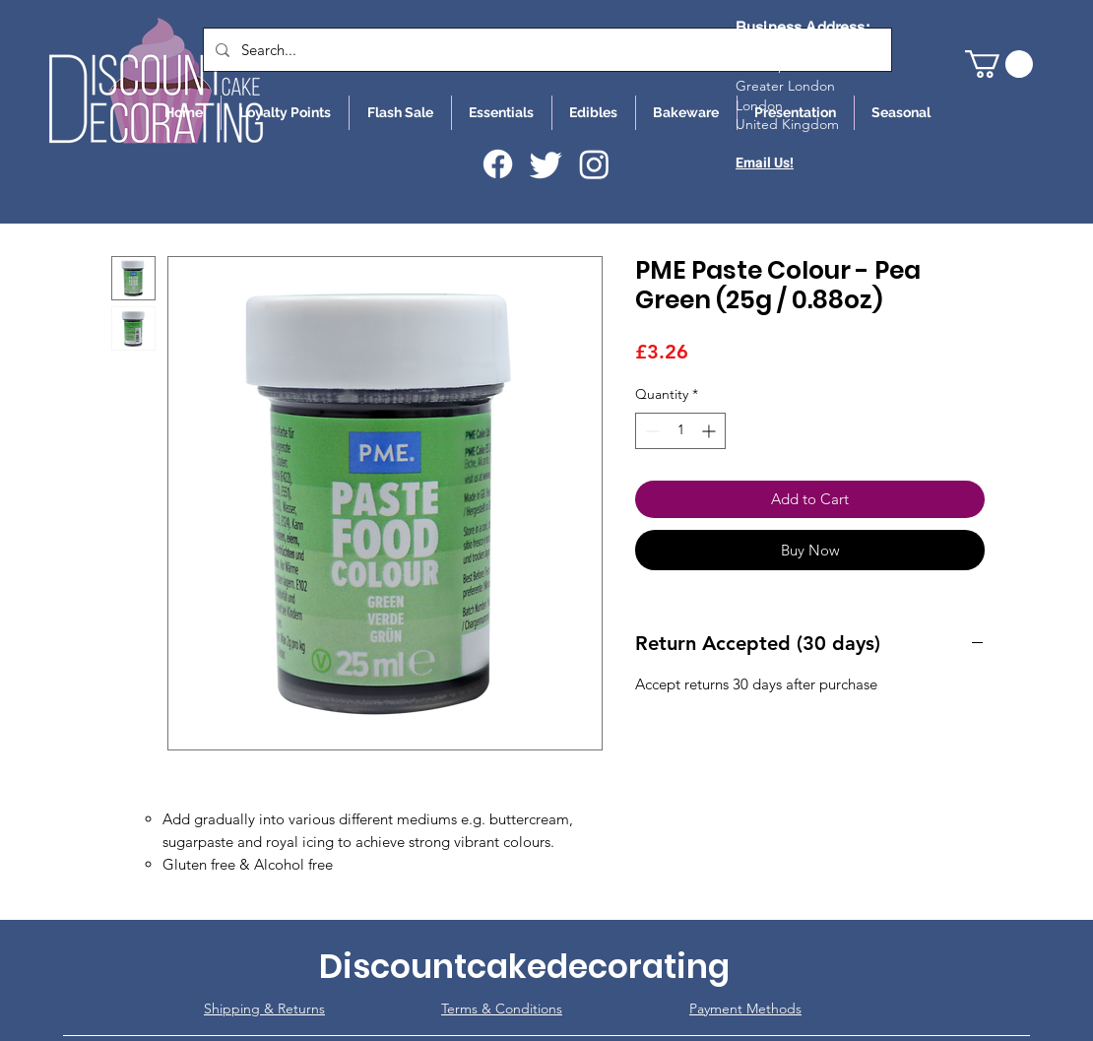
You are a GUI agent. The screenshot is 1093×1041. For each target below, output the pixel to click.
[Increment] (710, 431)
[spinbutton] (680, 431)
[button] (999, 64)
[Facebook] (498, 164)
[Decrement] (650, 431)
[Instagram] (594, 164)
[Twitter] (546, 164)
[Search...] (545, 50)
